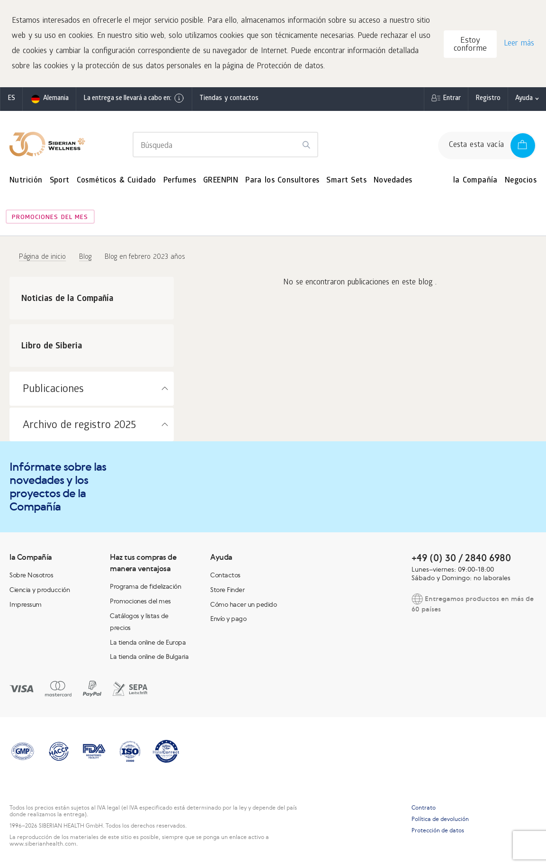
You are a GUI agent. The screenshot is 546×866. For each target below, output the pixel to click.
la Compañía (475, 180)
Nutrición (26, 180)
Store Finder (227, 589)
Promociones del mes (50, 217)
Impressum (25, 604)
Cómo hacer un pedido (243, 604)
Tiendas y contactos (229, 99)
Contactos (225, 575)
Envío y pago (228, 618)
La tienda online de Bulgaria (149, 656)
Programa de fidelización (145, 586)
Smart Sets (346, 180)
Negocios (521, 180)
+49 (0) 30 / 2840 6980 (461, 557)
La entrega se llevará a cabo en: (134, 98)
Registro (488, 99)
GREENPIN (220, 180)
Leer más (519, 43)
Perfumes (179, 180)
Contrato (424, 807)
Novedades (393, 180)
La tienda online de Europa (148, 642)
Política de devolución (440, 819)
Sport (60, 180)
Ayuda (524, 99)
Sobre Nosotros (31, 575)
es (11, 99)
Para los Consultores (282, 180)
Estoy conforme (470, 45)
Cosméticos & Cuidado (116, 180)
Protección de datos (438, 830)
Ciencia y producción (39, 589)
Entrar (452, 99)
